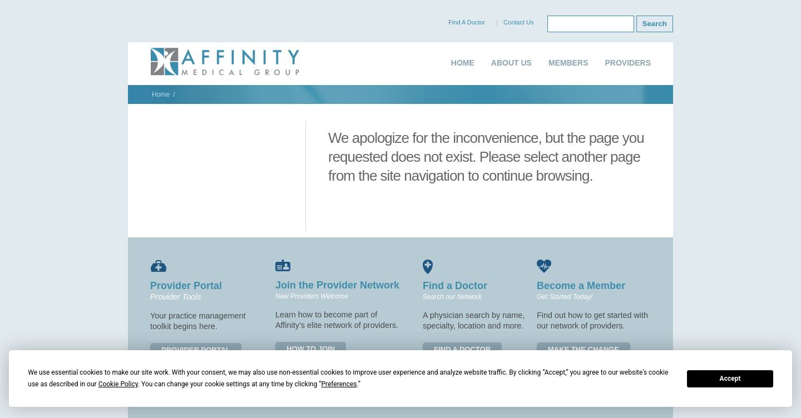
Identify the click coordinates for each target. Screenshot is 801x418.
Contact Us (518, 22)
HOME (462, 62)
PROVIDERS (628, 62)
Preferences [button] (339, 384)
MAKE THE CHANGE (583, 349)
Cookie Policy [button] (118, 384)
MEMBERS (568, 62)
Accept (730, 378)
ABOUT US (511, 62)
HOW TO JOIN (310, 349)
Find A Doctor (466, 22)
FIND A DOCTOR (462, 349)
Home (161, 94)
